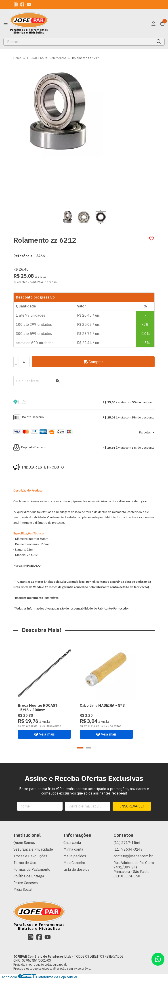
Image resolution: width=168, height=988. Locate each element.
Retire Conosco (25, 891)
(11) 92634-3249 (128, 858)
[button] (84, 402)
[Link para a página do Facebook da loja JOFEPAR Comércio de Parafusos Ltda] (22, 4)
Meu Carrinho (74, 871)
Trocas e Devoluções (30, 864)
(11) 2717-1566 (127, 851)
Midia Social (22, 898)
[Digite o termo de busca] (78, 41)
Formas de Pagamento (31, 878)
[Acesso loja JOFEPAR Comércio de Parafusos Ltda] (153, 23)
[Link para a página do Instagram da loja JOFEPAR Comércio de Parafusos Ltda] (15, 4)
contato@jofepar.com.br (133, 864)
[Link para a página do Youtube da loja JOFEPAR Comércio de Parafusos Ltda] (29, 4)
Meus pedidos (74, 864)
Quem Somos (24, 851)
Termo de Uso (24, 871)
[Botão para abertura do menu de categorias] (5, 23)
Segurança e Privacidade (33, 858)
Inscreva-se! (132, 815)
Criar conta (72, 851)
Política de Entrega (28, 885)
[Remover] (16, 364)
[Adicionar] (16, 359)
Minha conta (73, 858)
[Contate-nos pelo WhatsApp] (157, 959)
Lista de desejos (76, 878)
